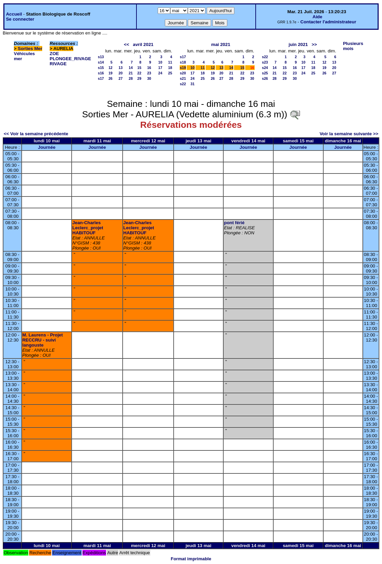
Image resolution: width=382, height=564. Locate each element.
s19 (183, 68)
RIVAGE (58, 63)
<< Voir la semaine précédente (36, 133)
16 (149, 68)
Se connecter (20, 19)
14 (131, 68)
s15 (101, 68)
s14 (101, 62)
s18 (183, 62)
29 (139, 78)
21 (131, 73)
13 (121, 68)
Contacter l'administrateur (328, 21)
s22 (183, 84)
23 (149, 73)
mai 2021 (220, 44)
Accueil (14, 14)
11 (170, 62)
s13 (101, 57)
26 (110, 78)
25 (170, 73)
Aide (317, 16)
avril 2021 (143, 44)
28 (131, 78)
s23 (265, 62)
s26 (265, 78)
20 (121, 73)
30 (149, 78)
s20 (183, 73)
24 (160, 73)
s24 (265, 68)
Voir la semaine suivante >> (349, 133)
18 (170, 68)
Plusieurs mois (353, 46)
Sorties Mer (30, 48)
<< (126, 44)
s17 (101, 78)
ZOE (54, 53)
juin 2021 (298, 44)
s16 (101, 73)
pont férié (234, 222)
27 (121, 78)
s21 (183, 78)
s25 (265, 73)
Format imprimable (191, 558)
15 (139, 68)
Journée (46, 147)
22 (139, 73)
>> (314, 44)
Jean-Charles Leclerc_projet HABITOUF (87, 227)
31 (192, 84)
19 (110, 73)
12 (110, 68)
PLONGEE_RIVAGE (70, 58)
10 (160, 62)
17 (160, 68)
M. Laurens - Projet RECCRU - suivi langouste (42, 340)
